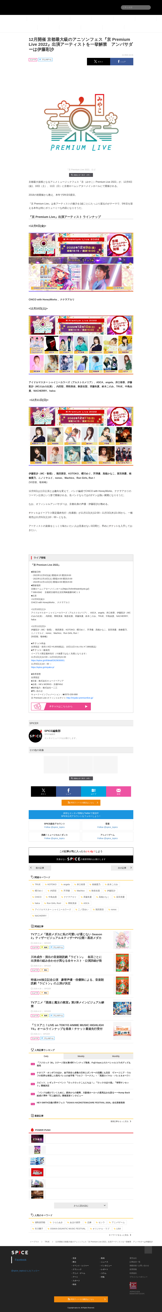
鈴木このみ (111, 884)
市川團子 (37, 1228)
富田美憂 (119, 897)
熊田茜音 (98, 909)
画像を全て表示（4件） (81, 175)
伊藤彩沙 (109, 890)
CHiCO (36, 897)
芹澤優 (65, 890)
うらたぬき (56, 1222)
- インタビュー (106, 1266)
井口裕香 (79, 884)
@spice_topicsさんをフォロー (25, 1270)
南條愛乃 (95, 884)
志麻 (88, 1222)
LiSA (117, 1228)
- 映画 (74, 1284)
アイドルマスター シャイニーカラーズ (51, 909)
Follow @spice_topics (54, 827)
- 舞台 (74, 1262)
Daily (46, 1056)
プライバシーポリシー (139, 1277)
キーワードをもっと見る (120, 1235)
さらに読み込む (90, 1205)
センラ (100, 1222)
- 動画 (102, 1258)
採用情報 (133, 1269)
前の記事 (37, 868)
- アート (75, 1277)
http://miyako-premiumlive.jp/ (80, 698)
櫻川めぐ (37, 890)
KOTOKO (50, 884)
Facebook (20, 1259)
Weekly (81, 1056)
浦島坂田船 (38, 1222)
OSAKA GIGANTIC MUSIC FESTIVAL (67, 1228)
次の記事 (125, 868)
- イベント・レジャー (80, 1266)
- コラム (103, 1273)
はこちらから (68, 706)
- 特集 (102, 1277)
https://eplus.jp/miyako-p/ (42, 667)
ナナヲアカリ (68, 897)
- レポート (104, 1269)
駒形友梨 (94, 890)
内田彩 (52, 890)
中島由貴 (51, 897)
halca (36, 903)
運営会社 (133, 1258)
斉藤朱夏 (86, 897)
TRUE (36, 884)
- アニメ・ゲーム (78, 1273)
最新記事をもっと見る (121, 1121)
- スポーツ (76, 1281)
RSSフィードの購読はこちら (83, 802)
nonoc (112, 909)
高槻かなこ (102, 897)
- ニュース (104, 1262)
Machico (79, 890)
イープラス (34, 1242)
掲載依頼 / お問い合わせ (139, 1266)
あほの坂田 (73, 1222)
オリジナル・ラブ (99, 1228)
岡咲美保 (71, 903)
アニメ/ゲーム (117, 1222)
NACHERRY (39, 916)
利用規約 (133, 1273)
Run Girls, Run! (52, 903)
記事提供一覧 (135, 1262)
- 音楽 (74, 1258)
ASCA (85, 903)
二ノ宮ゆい (81, 909)
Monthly (116, 1056)
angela (65, 884)
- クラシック (77, 1269)
